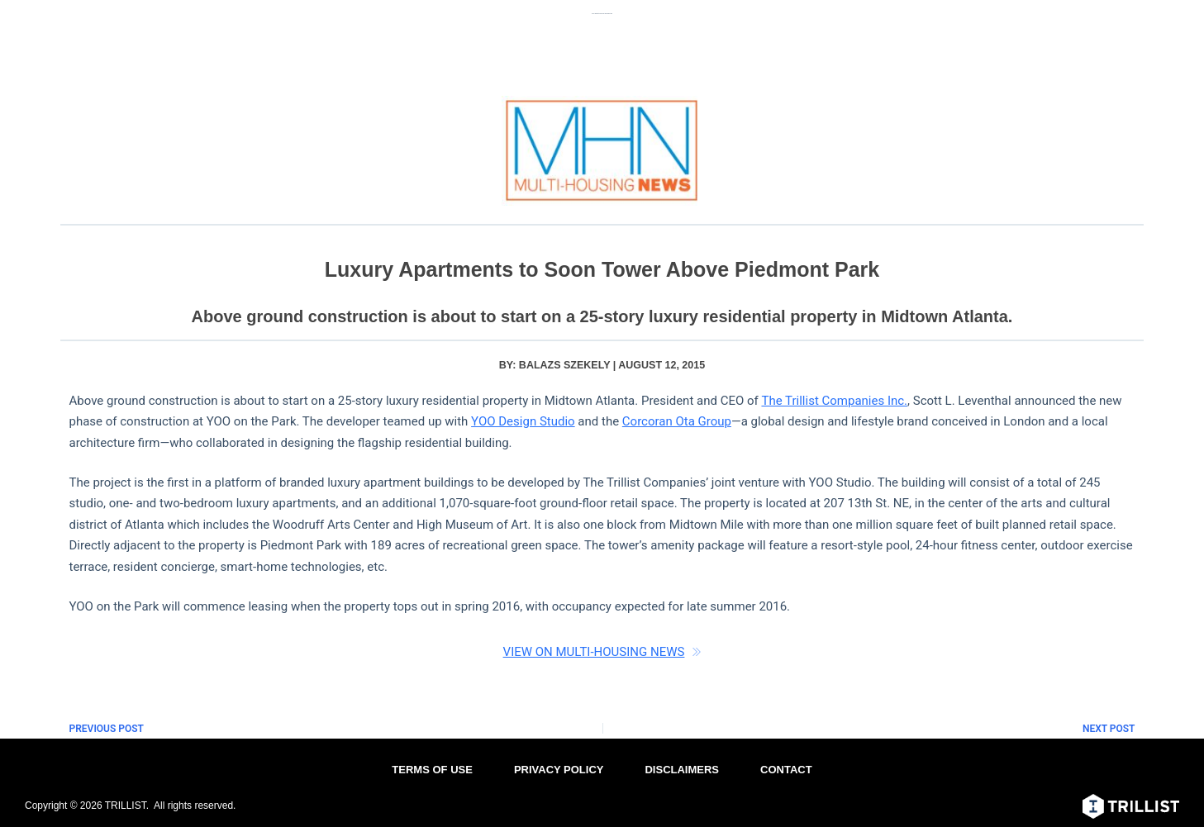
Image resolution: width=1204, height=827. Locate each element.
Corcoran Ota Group (676, 421)
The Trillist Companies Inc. (834, 400)
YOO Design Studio (523, 421)
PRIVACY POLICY (559, 769)
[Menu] (1168, 20)
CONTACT (786, 769)
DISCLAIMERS (682, 769)
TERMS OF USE (432, 769)
